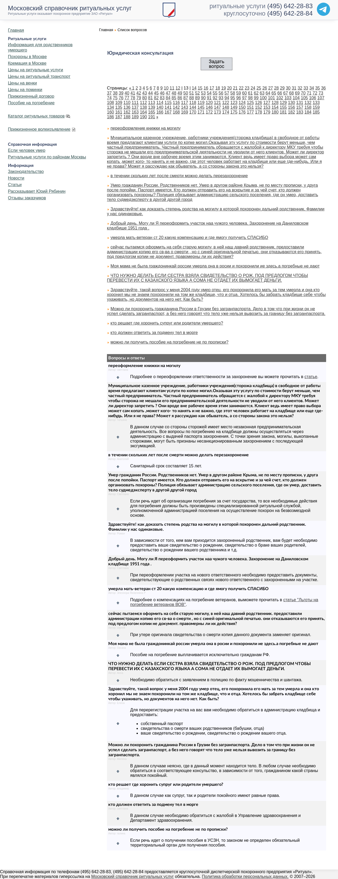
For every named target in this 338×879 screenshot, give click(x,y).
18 (217, 88)
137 (135, 107)
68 (291, 93)
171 (201, 112)
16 (206, 88)
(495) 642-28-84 (290, 13)
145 (201, 107)
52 (197, 93)
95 (232, 98)
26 (264, 88)
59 (238, 93)
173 (217, 112)
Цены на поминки (25, 89)
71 (309, 93)
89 (197, 98)
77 (127, 98)
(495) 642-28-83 (290, 6)
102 (279, 98)
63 (262, 93)
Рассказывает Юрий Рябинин (36, 191)
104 (296, 98)
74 (109, 98)
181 (283, 112)
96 (238, 98)
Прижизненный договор (31, 96)
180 (275, 112)
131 (299, 102)
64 (268, 93)
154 (275, 107)
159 (316, 107)
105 (304, 98)
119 (201, 102)
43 (144, 93)
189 (135, 117)
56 (221, 93)
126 (258, 102)
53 (203, 93)
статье (310, 376)
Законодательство (26, 171)
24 (253, 88)
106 (312, 98)
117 (184, 102)
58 (232, 93)
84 (168, 98)
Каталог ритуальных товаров (36, 116)
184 (308, 112)
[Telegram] (323, 9)
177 (250, 112)
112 (143, 102)
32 (300, 88)
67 (285, 93)
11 (172, 88)
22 (241, 88)
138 (143, 107)
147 (217, 107)
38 (115, 93)
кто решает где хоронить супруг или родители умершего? (166, 323)
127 (266, 102)
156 (291, 107)
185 (316, 112)
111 (135, 102)
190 (143, 117)
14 (194, 88)
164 (143, 112)
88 (191, 98)
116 (176, 102)
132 (308, 102)
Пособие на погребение (31, 103)
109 (118, 102)
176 (242, 112)
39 (121, 93)
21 (235, 88)
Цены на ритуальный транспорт (39, 76)
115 (168, 102)
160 (110, 112)
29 (282, 88)
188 (126, 117)
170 (192, 112)
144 (192, 107)
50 (185, 93)
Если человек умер (26, 150)
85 (174, 98)
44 (150, 93)
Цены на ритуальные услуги (35, 70)
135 (118, 107)
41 (132, 93)
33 (305, 88)
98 (250, 98)
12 (178, 88)
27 (270, 88)
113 (151, 102)
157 (299, 107)
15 (200, 88)
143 (184, 107)
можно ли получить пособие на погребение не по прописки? (169, 342)
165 (151, 112)
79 (138, 98)
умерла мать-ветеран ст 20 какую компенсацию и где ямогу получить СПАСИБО (189, 237)
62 (256, 93)
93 (221, 98)
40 (127, 93)
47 (168, 93)
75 (115, 98)
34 (311, 88)
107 (321, 98)
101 (271, 98)
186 (110, 117)
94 (226, 98)
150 (242, 107)
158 (308, 107)
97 (244, 98)
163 (135, 112)
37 (109, 93)
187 (118, 117)
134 (110, 107)
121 (217, 102)
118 (192, 102)
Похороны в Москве (27, 56)
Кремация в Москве (27, 63)
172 (209, 112)
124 (242, 102)
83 (162, 98)
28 (276, 88)
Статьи (15, 184)
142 (176, 107)
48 (174, 93)
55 (215, 93)
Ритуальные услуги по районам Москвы (47, 157)
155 (283, 107)
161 (118, 112)
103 (288, 98)
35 (317, 88)
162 (126, 112)
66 (279, 93)
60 (244, 93)
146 (209, 107)
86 (179, 98)
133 (316, 102)
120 (209, 102)
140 (159, 107)
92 (215, 98)
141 (168, 107)
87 (185, 98)
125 (250, 102)
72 (315, 93)
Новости (16, 178)
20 (229, 88)
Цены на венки (22, 83)
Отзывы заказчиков (27, 198)
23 (247, 88)
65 (273, 93)
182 (291, 112)
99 (256, 98)
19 (223, 88)
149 (233, 107)
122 (225, 102)
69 (297, 93)
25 (258, 88)
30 (288, 88)
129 (283, 102)
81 (150, 98)
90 (203, 98)
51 (191, 93)
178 (258, 112)
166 (159, 112)
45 (156, 93)
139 (151, 107)
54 (209, 93)
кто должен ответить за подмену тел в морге (154, 332)
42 (138, 93)
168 (176, 112)
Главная (16, 30)
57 (226, 93)
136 (126, 107)
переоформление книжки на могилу (145, 128)
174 (225, 112)
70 (303, 93)
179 (266, 112)
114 (159, 102)
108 (110, 102)
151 (250, 107)
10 (166, 88)
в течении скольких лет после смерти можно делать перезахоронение (179, 175)
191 (151, 117)
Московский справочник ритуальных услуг (132, 876)
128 (275, 102)
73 (320, 93)
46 (162, 93)
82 (156, 98)
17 (211, 88)
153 (266, 107)
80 (144, 98)
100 (263, 98)
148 (225, 107)
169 (184, 112)
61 (250, 93)
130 (291, 102)
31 (294, 88)
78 (132, 98)
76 (121, 98)
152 (258, 107)
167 (168, 112)
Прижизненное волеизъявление (39, 129)
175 (233, 112)
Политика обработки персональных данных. (245, 876)
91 (209, 98)
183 (299, 112)
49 (179, 93)
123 (233, 102)
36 (323, 88)
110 (126, 102)
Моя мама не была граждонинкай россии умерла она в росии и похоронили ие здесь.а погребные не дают (215, 266)
